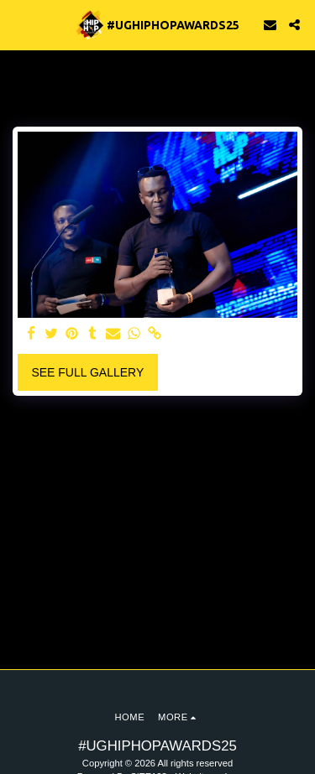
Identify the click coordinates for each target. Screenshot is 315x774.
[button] (18, 24)
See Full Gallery (87, 372)
